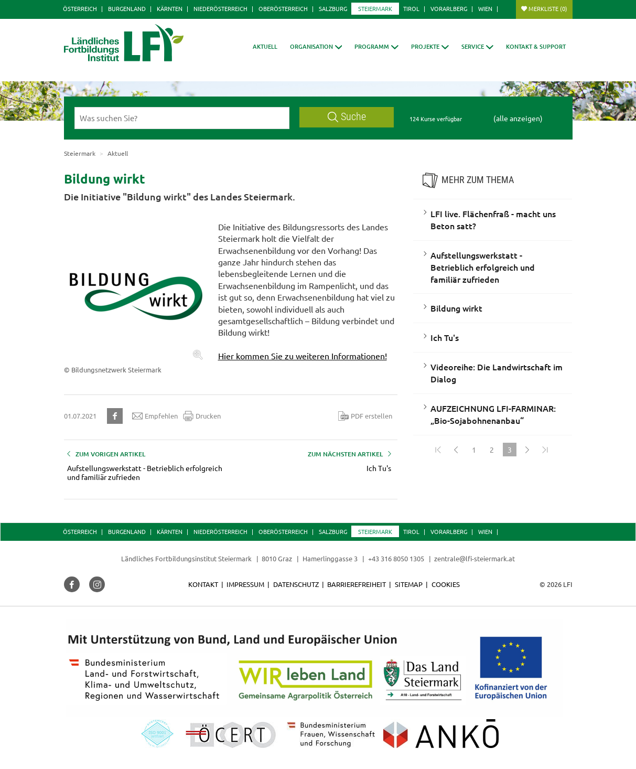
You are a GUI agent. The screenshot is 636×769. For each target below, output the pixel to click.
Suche (347, 117)
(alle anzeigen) (518, 118)
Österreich (80, 8)
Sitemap (409, 584)
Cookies (446, 584)
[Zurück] (456, 449)
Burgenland (127, 8)
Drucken (202, 416)
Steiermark (375, 8)
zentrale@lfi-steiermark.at (474, 558)
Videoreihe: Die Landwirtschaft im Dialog (496, 372)
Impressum (245, 584)
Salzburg (333, 8)
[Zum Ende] (545, 449)
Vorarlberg (448, 8)
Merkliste (548, 8)
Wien (485, 8)
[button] (316, 46)
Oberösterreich (283, 8)
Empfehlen (155, 416)
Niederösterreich (220, 8)
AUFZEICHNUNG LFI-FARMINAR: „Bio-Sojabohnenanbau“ (493, 414)
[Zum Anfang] (438, 449)
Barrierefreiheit (356, 584)
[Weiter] (527, 449)
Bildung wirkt (456, 308)
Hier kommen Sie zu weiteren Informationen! (302, 355)
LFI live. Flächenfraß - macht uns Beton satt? (493, 219)
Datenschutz (296, 584)
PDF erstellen (365, 416)
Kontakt (203, 584)
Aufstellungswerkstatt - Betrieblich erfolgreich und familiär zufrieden (482, 267)
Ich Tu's (444, 337)
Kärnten (169, 8)
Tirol (411, 8)
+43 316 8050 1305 (396, 558)
